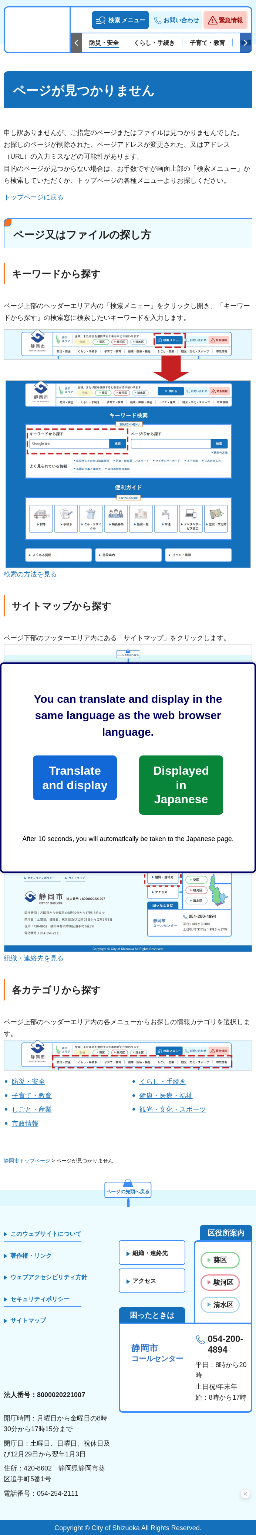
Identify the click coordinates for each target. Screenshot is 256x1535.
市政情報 (25, 1123)
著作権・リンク (31, 1256)
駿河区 (223, 1282)
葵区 (220, 1260)
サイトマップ (28, 1320)
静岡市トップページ (27, 1161)
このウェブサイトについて (45, 1234)
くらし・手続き (162, 1081)
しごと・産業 (32, 1109)
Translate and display (75, 777)
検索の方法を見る (30, 574)
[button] (120, 20)
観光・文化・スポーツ (172, 1109)
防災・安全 (28, 1081)
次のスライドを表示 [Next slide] (245, 43)
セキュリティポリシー (40, 1299)
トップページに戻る (34, 197)
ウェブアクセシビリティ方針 (48, 1277)
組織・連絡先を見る (34, 958)
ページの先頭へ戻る (128, 1190)
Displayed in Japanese (181, 785)
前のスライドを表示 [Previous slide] (76, 43)
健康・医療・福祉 (166, 1095)
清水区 (223, 1305)
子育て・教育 (32, 1095)
